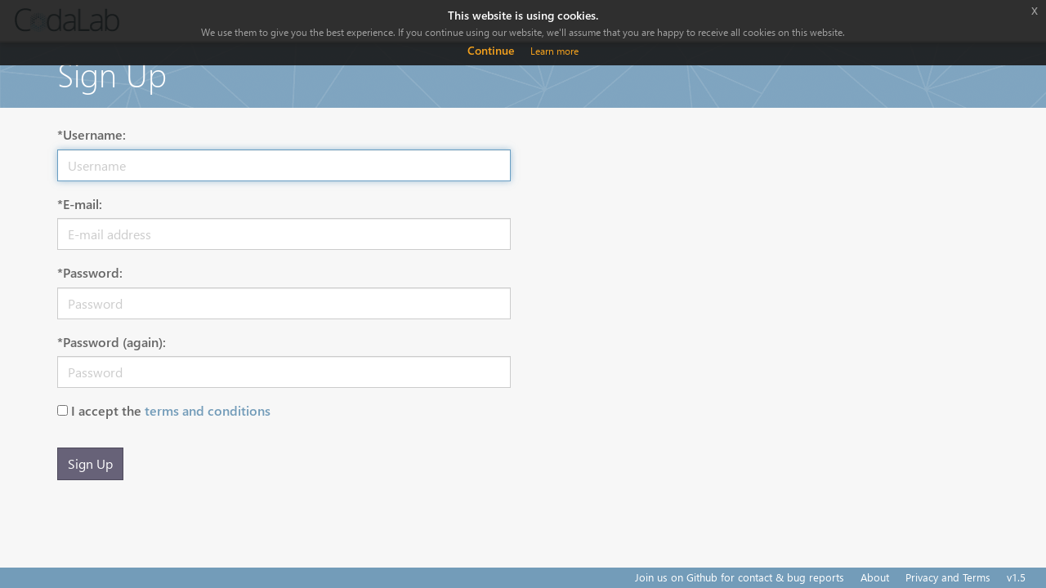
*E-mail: (79, 203)
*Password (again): (111, 341)
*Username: (91, 134)
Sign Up (90, 463)
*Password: (90, 272)
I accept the (170, 410)
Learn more (554, 51)
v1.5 (1016, 577)
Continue (490, 50)
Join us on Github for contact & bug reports (739, 577)
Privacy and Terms (947, 577)
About (874, 577)
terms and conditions (207, 410)
